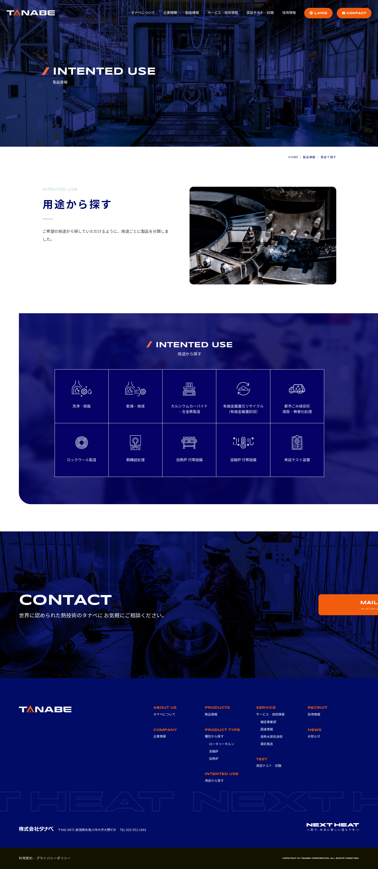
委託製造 (266, 744)
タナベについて (143, 13)
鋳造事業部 (268, 722)
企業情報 (170, 13)
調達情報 (266, 729)
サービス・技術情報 (222, 13)
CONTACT (354, 13)
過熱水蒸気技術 (271, 737)
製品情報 (192, 13)
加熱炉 (213, 759)
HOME (293, 157)
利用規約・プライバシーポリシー (45, 858)
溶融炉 (213, 751)
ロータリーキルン (221, 744)
